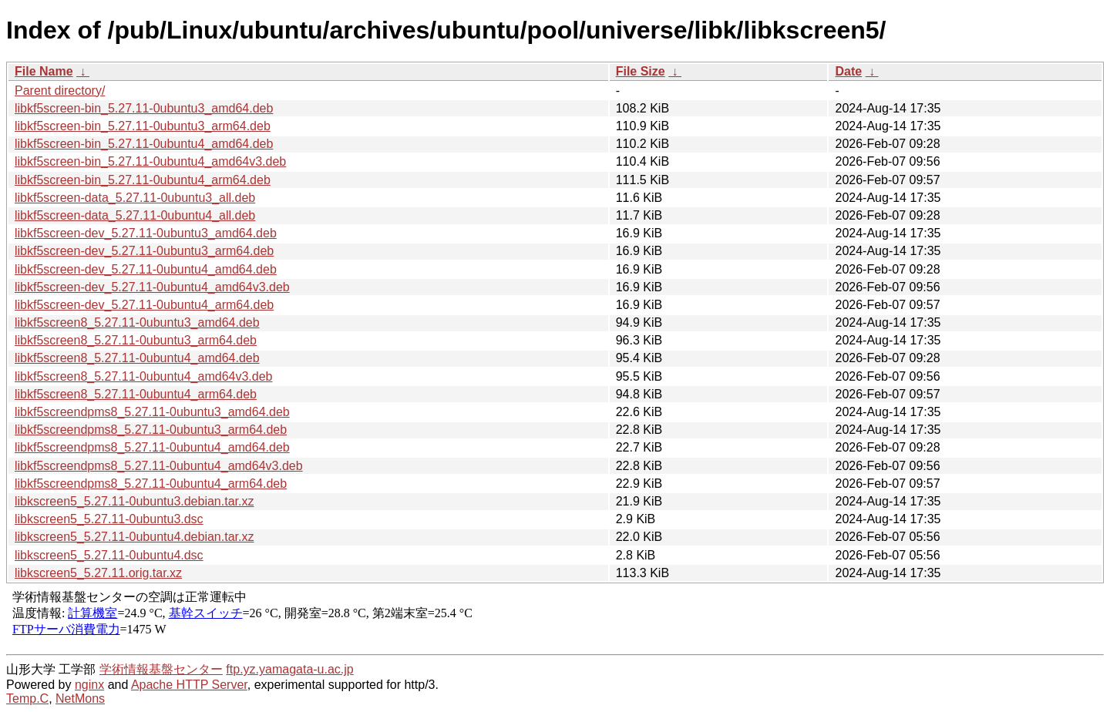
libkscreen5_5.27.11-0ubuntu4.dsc (109, 555)
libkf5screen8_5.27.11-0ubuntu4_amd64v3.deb (143, 376)
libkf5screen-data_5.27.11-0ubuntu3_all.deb (135, 197)
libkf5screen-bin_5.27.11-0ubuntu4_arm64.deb (143, 179)
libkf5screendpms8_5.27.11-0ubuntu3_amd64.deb (152, 411)
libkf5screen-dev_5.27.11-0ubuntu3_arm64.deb (144, 250)
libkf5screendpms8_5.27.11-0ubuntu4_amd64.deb (152, 447)
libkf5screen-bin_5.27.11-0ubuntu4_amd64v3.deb (150, 161)
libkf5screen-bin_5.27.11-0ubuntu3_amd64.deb (144, 108)
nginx (89, 684)
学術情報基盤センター (161, 669)
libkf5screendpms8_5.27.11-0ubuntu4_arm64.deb (151, 483)
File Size (640, 71)
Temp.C (27, 698)
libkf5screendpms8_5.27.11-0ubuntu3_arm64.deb (151, 429)
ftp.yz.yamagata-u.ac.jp (289, 669)
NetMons (80, 698)
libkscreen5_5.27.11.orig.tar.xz (98, 572)
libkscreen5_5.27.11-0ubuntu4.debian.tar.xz (134, 536)
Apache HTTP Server (189, 684)
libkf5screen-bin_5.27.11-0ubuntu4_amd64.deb (144, 143)
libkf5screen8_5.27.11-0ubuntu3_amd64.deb (137, 322)
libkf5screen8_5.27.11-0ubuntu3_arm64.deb (136, 340)
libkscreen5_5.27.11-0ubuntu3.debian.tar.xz (134, 501)
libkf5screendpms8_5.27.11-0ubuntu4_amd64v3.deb (159, 465)
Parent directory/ (60, 90)
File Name (44, 71)
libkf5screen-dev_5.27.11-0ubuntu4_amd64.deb (146, 269)
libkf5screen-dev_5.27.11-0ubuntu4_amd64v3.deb (152, 287)
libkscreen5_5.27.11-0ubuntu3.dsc (109, 519)
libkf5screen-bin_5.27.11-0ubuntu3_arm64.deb (143, 126)
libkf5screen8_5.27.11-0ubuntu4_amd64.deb (137, 357)
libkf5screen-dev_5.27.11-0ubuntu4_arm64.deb (144, 304)
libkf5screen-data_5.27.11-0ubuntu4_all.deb (135, 215)
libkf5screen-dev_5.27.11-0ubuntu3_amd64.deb (146, 233)
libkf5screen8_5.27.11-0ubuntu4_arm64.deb (136, 394)
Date (848, 71)
